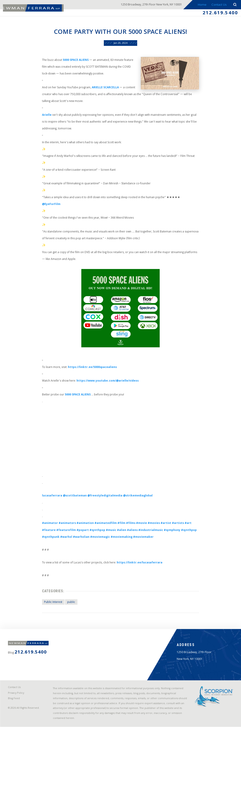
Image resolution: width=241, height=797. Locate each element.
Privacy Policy (17, 759)
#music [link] (111, 575)
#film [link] (122, 567)
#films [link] (133, 567)
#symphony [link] (179, 575)
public (65, 653)
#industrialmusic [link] (155, 575)
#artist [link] (173, 567)
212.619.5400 (218, 14)
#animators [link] (62, 567)
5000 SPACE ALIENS (71, 64)
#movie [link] (145, 567)
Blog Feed (15, 766)
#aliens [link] (135, 575)
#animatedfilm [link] (104, 567)
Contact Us (218, 5)
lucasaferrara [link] (45, 537)
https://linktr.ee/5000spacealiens (89, 403)
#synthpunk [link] (62, 583)
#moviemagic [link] (117, 583)
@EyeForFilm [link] (44, 224)
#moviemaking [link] (141, 583)
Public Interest (46, 653)
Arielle (39, 125)
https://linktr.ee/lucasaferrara (142, 610)
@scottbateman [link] (70, 537)
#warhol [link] (79, 583)
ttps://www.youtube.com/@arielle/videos (107, 418)
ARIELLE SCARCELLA (104, 95)
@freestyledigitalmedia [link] (103, 537)
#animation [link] (82, 567)
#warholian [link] (96, 583)
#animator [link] (42, 567)
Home (201, 5)
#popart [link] (79, 575)
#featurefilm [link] (60, 575)
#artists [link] (187, 567)
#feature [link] (41, 575)
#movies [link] (160, 567)
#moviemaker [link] (165, 583)
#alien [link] (123, 575)
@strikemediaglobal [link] (140, 537)
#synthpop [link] (95, 575)
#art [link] (198, 567)
